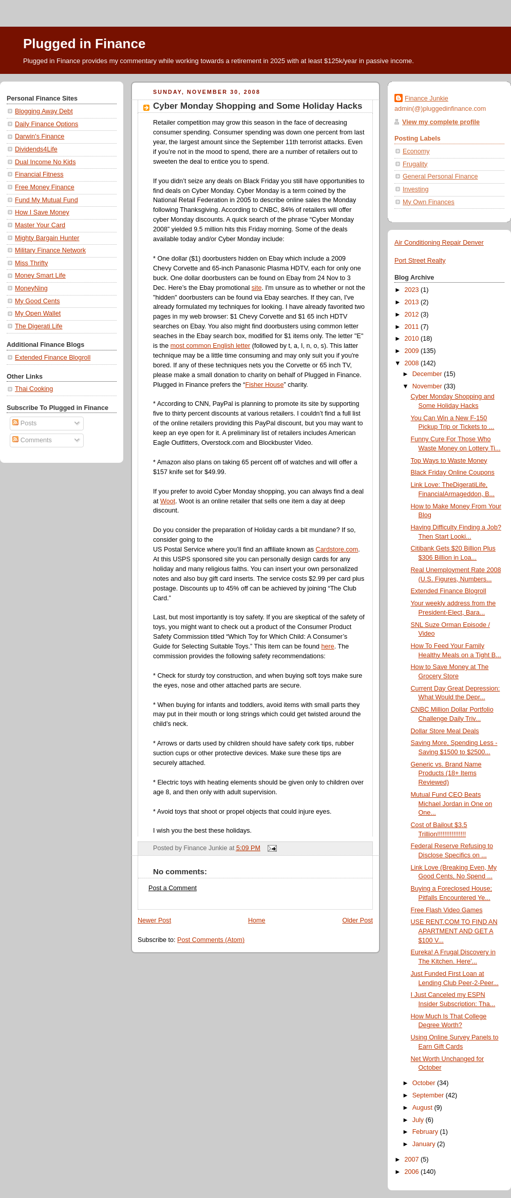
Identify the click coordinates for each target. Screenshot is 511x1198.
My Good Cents (37, 301)
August (423, 1107)
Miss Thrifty (31, 263)
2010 (413, 338)
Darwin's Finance (39, 136)
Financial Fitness (39, 174)
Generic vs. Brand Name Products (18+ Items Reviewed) (446, 773)
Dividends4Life (36, 149)
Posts (24, 423)
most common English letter (211, 345)
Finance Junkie (426, 98)
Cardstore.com (337, 549)
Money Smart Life (40, 275)
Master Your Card (40, 225)
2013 (413, 302)
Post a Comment (172, 888)
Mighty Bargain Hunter (47, 238)
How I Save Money (42, 212)
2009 (413, 351)
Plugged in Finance (84, 43)
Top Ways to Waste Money (449, 460)
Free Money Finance (44, 187)
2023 (413, 289)
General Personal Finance (440, 176)
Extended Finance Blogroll (52, 357)
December (428, 374)
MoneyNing (31, 288)
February (426, 1131)
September (429, 1095)
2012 (413, 314)
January (424, 1144)
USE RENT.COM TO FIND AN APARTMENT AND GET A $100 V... (454, 931)
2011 (413, 326)
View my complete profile (441, 122)
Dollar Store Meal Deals (445, 731)
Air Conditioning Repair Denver (439, 242)
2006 (413, 1171)
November (428, 386)
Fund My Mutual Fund (46, 200)
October (424, 1083)
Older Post (357, 920)
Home (257, 920)
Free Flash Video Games (447, 910)
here (327, 646)
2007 (413, 1159)
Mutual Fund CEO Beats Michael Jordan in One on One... (452, 803)
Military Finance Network (50, 250)
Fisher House (264, 384)
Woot (167, 501)
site (257, 287)
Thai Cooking (34, 388)
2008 (413, 363)
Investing (415, 189)
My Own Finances (429, 202)
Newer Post (154, 920)
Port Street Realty (420, 260)
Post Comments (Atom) (210, 940)
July (419, 1120)
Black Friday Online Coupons (453, 472)
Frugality (415, 164)
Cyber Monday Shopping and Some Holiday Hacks (258, 106)
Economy (416, 151)
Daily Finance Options (46, 124)
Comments (31, 440)
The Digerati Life (39, 326)
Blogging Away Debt (44, 111)
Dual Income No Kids (45, 162)
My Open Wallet (38, 313)
